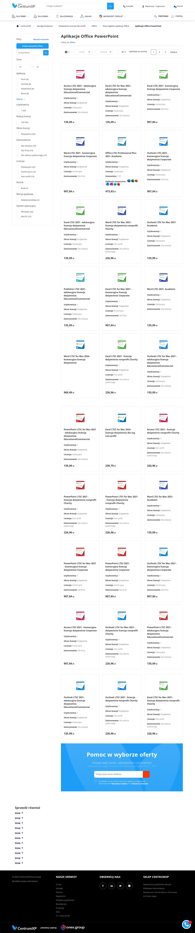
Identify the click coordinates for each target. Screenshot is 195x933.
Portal (177, 16)
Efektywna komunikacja (153, 888)
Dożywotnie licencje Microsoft (72, 26)
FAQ (58, 912)
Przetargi (60, 908)
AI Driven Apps (150, 896)
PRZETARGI (161, 16)
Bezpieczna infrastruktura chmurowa (160, 892)
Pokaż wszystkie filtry (32, 46)
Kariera (59, 892)
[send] (146, 774)
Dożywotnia (82, 102)
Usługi (88, 16)
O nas (58, 884)
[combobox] (77, 51)
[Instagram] (129, 885)
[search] (110, 6)
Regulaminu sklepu (119, 783)
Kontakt (128, 6)
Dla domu (43, 16)
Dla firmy (21, 16)
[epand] (28, 16)
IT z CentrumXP (63, 915)
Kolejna (173, 52)
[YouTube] (120, 885)
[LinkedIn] (111, 885)
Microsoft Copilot (113, 16)
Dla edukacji (66, 16)
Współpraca (61, 904)
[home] (23, 6)
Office (94, 26)
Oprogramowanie (45, 26)
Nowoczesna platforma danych (157, 884)
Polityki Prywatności (140, 783)
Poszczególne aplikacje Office (116, 26)
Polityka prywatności (65, 900)
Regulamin (61, 896)
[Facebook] (103, 885)
